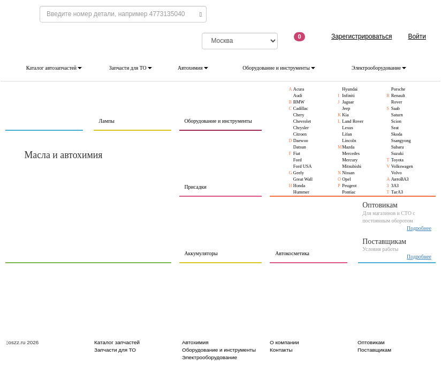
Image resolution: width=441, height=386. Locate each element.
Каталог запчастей (117, 342)
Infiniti (348, 95)
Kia (345, 115)
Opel (346, 179)
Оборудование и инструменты (278, 68)
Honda (299, 185)
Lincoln (349, 140)
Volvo (396, 172)
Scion (396, 121)
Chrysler (301, 127)
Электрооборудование (379, 68)
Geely (298, 172)
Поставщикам (374, 350)
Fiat (296, 153)
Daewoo (300, 140)
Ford (297, 160)
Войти (417, 36)
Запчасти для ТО (130, 68)
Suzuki (397, 153)
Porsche (398, 89)
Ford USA (302, 166)
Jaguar (348, 102)
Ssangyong (401, 140)
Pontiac (348, 192)
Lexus (347, 127)
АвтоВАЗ (400, 179)
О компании (284, 342)
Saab (395, 108)
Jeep (346, 108)
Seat (395, 127)
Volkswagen (402, 166)
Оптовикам (371, 342)
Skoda (396, 134)
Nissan (348, 172)
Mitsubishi (351, 166)
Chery (299, 115)
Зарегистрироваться (361, 36)
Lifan (347, 134)
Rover (396, 102)
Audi (297, 95)
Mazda (348, 147)
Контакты (281, 350)
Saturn (397, 115)
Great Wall (303, 179)
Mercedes (351, 153)
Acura (299, 89)
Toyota (397, 160)
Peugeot (349, 185)
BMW (299, 102)
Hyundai (350, 89)
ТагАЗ (397, 192)
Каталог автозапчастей (54, 68)
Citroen (300, 134)
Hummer (301, 192)
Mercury (350, 160)
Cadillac (300, 108)
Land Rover (352, 121)
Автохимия (193, 68)
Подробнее (419, 228)
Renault (398, 95)
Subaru (397, 147)
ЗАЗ (395, 185)
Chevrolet (302, 121)
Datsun (299, 147)
